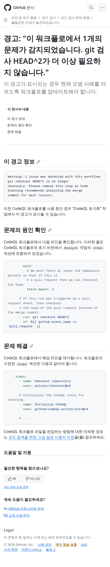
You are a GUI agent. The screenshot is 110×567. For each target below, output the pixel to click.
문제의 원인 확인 (28, 230)
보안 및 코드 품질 (24, 17)
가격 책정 (11, 549)
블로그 (51, 549)
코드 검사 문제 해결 (75, 17)
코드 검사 (49, 17)
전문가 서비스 (32, 549)
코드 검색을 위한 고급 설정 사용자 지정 (41, 437)
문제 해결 (18, 346)
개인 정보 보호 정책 (16, 487)
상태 (84, 544)
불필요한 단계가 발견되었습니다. (35, 22)
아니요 (32, 478)
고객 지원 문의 (17, 515)
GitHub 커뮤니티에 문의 (24, 508)
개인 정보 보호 (66, 544)
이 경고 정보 (22, 161)
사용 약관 (45, 544)
